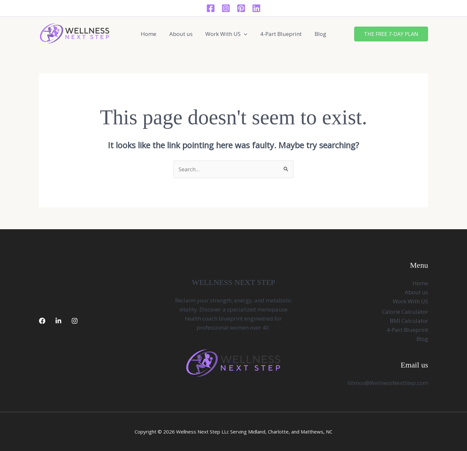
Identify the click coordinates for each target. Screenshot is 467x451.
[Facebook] (210, 8)
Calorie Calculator (405, 312)
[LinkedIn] (58, 321)
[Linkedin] (256, 8)
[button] (244, 34)
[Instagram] (226, 8)
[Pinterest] (241, 8)
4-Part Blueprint (279, 34)
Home (152, 34)
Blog (317, 34)
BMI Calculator (409, 321)
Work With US (226, 34)
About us (182, 34)
